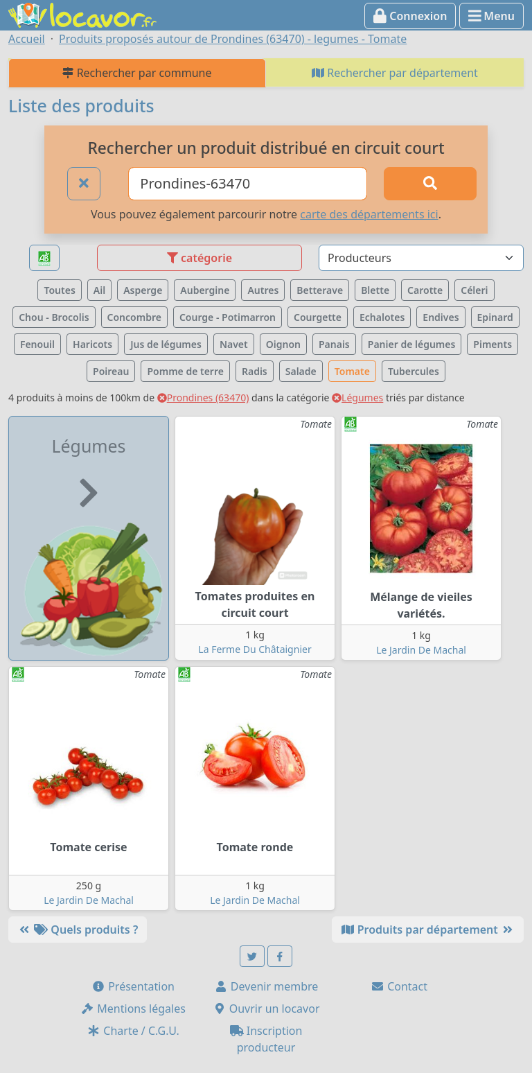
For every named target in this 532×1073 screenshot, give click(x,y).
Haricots (92, 344)
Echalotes (382, 317)
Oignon (283, 344)
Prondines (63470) (203, 397)
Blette (375, 290)
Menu (491, 16)
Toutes (59, 290)
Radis (254, 371)
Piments (492, 344)
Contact (399, 986)
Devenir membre (266, 986)
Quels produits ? (77, 929)
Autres (262, 290)
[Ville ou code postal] (247, 183)
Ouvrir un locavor (266, 1008)
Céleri (474, 290)
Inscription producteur (266, 1039)
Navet (234, 344)
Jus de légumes (166, 344)
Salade (301, 371)
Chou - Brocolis (54, 317)
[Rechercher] (430, 183)
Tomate (352, 371)
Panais (334, 344)
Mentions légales (133, 1008)
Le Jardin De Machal (421, 649)
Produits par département (428, 929)
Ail (99, 290)
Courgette (318, 317)
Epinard (495, 317)
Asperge (142, 290)
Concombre (134, 317)
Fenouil (37, 344)
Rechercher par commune (136, 72)
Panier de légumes (412, 344)
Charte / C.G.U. (133, 1030)
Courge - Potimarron (227, 317)
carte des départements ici (369, 214)
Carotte (425, 290)
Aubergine (204, 290)
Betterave (319, 290)
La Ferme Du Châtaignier (254, 649)
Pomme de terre (185, 371)
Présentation (133, 986)
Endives (441, 317)
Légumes (357, 397)
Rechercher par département (395, 72)
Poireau (111, 371)
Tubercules (413, 371)
